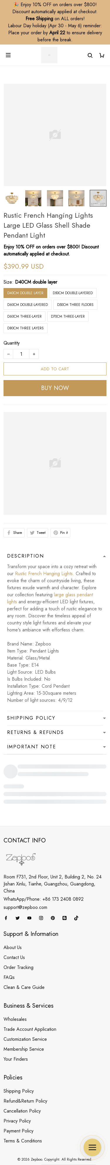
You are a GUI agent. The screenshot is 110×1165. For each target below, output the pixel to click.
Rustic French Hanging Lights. (44, 545)
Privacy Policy (17, 1090)
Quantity (12, 315)
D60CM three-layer (24, 288)
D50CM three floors (75, 277)
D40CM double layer (36, 254)
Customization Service (25, 1008)
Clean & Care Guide (24, 956)
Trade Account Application (30, 998)
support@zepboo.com (25, 876)
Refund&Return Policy (25, 1070)
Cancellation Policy (22, 1080)
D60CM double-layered (27, 277)
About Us (13, 916)
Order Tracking (18, 936)
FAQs (9, 946)
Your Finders (16, 1028)
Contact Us (14, 926)
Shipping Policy (19, 1060)
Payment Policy (18, 1100)
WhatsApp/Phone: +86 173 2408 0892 (44, 868)
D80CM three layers (25, 300)
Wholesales (15, 988)
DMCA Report (26, 1138)
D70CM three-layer (68, 288)
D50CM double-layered (73, 265)
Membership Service (24, 1018)
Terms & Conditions (23, 1110)
